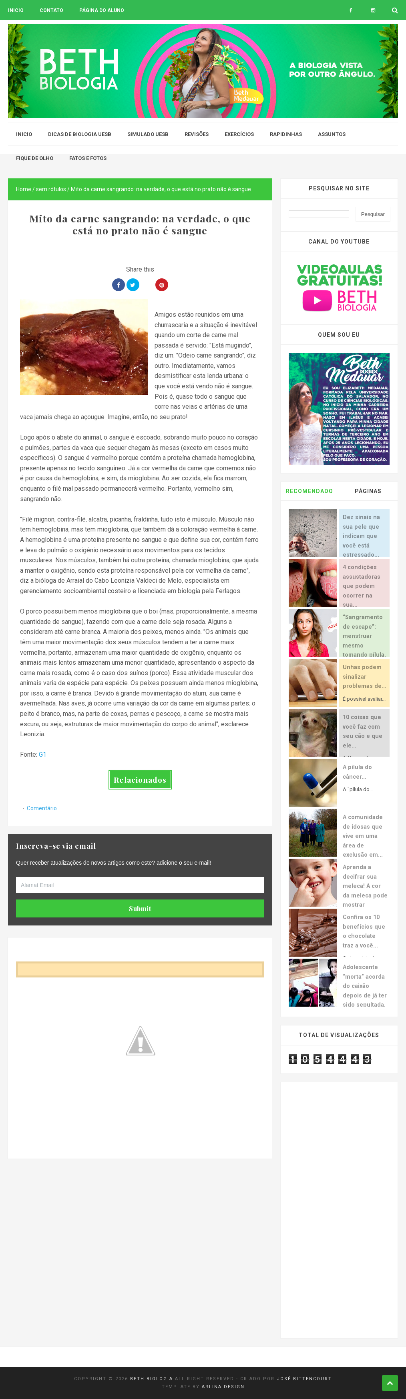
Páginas (368, 491)
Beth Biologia (151, 1378)
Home (23, 189)
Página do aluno (101, 10)
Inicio (16, 10)
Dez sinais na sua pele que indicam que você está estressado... (361, 536)
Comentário (42, 808)
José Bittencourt (304, 1378)
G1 (42, 754)
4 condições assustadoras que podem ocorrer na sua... (361, 586)
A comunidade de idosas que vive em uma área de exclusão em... (363, 836)
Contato (51, 10)
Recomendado (309, 491)
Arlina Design (223, 1386)
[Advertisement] (140, 1215)
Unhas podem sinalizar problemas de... (364, 677)
